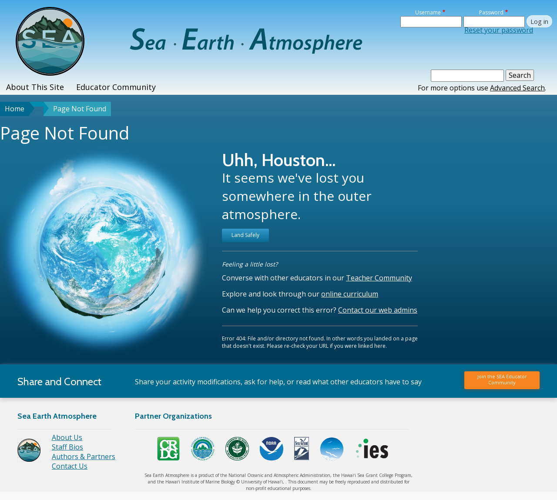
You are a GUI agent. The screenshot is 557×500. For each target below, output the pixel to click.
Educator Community (116, 87)
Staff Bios (67, 447)
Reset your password (498, 30)
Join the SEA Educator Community (502, 379)
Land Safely (245, 235)
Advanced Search (517, 88)
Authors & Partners (83, 456)
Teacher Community (379, 278)
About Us (67, 437)
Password (491, 12)
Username (428, 12)
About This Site (35, 87)
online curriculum (349, 294)
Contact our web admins (377, 310)
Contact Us (69, 466)
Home (14, 108)
